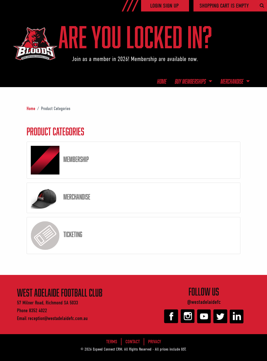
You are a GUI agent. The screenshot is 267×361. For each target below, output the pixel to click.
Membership (76, 159)
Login (156, 5)
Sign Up (171, 5)
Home (162, 81)
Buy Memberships (191, 81)
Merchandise (233, 81)
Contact (132, 342)
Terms (111, 342)
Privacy (154, 342)
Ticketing (72, 234)
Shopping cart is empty (224, 5)
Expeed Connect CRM (107, 349)
